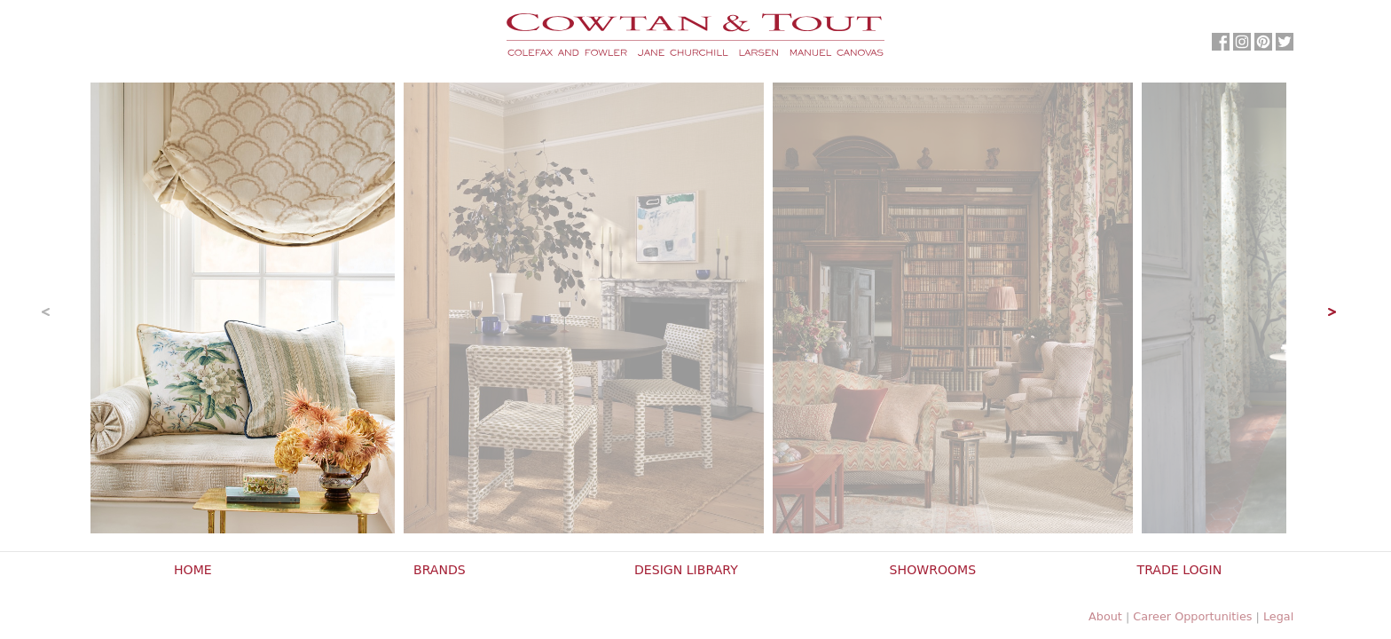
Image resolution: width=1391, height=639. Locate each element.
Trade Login (1179, 570)
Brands (439, 570)
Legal (1278, 616)
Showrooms (933, 570)
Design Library (686, 570)
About (1105, 616)
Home (193, 570)
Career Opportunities (1192, 616)
